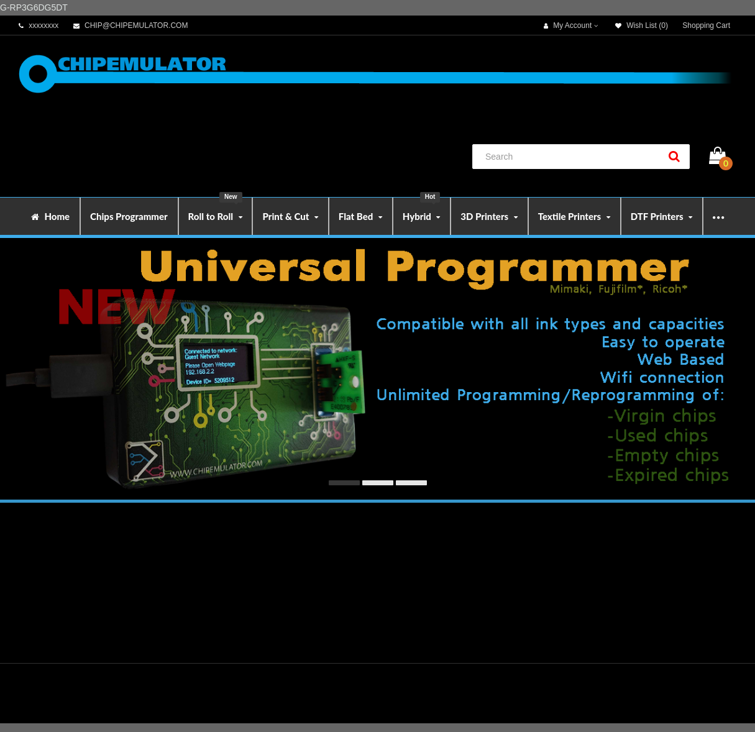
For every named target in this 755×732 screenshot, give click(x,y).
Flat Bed (360, 216)
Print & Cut (290, 216)
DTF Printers (662, 216)
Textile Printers (574, 216)
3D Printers (488, 216)
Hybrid (422, 210)
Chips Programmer (129, 216)
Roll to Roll (215, 210)
